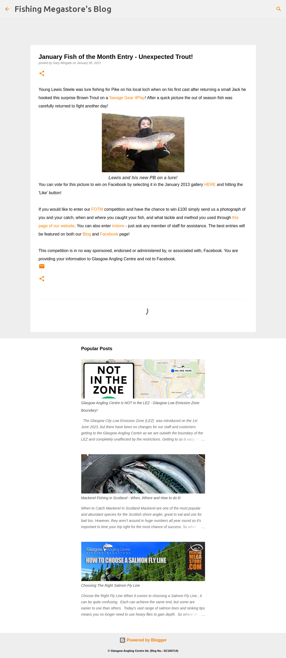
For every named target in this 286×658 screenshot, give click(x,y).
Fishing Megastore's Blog (62, 8)
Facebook (109, 234)
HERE (210, 184)
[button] (42, 73)
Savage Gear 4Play (127, 98)
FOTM (97, 209)
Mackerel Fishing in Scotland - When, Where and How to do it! (131, 498)
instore (118, 226)
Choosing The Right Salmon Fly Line (110, 585)
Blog (87, 234)
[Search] (279, 9)
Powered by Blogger (143, 640)
